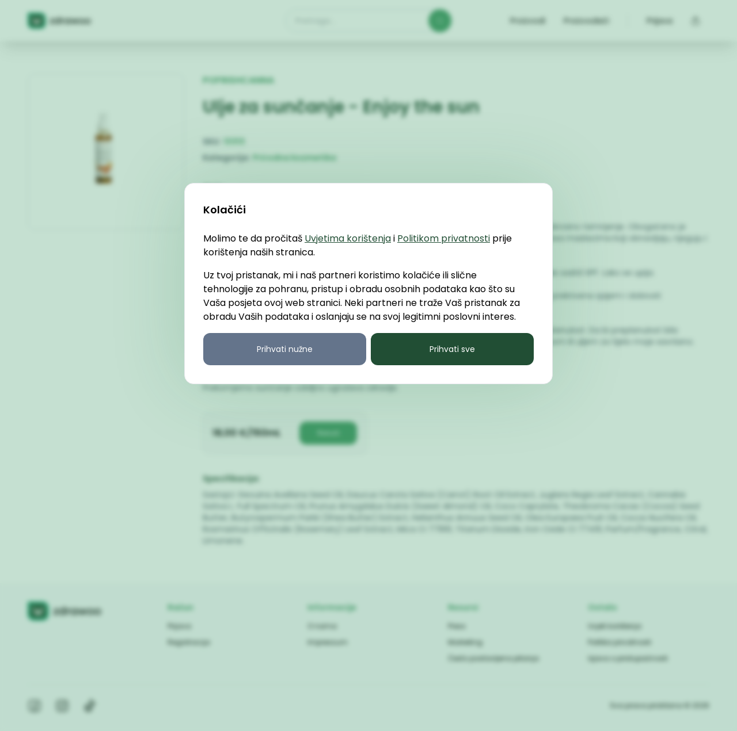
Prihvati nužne (285, 349)
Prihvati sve (452, 349)
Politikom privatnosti (443, 238)
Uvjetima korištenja (348, 238)
